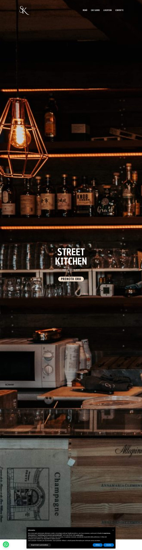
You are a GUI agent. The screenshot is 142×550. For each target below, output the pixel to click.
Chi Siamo (95, 10)
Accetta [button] (108, 545)
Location (107, 10)
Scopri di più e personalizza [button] (39, 545)
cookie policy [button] (79, 535)
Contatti (119, 10)
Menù (85, 10)
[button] (113, 530)
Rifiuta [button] (98, 545)
